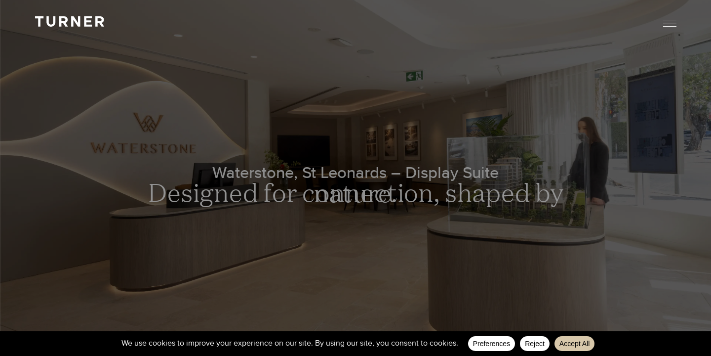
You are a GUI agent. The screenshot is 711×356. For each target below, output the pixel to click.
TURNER (69, 21)
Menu (669, 23)
